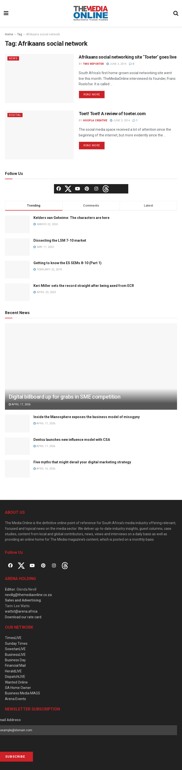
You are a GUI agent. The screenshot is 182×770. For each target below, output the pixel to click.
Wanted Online (16, 682)
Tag (19, 34)
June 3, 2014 (116, 63)
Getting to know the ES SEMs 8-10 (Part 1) (67, 263)
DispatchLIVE (15, 677)
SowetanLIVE (15, 649)
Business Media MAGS (22, 693)
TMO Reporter (93, 63)
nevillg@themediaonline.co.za (28, 595)
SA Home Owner (18, 688)
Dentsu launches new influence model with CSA (71, 440)
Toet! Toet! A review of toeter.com (112, 113)
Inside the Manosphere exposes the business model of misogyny (86, 417)
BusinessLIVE (15, 655)
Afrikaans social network (43, 34)
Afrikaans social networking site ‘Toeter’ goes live (128, 57)
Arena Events (15, 699)
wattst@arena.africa (21, 611)
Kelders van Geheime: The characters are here (71, 218)
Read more (91, 94)
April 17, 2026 (19, 404)
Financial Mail (15, 665)
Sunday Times (16, 643)
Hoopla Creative (95, 120)
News (13, 58)
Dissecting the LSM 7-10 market (59, 240)
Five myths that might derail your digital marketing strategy (82, 462)
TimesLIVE (13, 638)
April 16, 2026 (44, 468)
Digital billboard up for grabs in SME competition (64, 397)
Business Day (15, 660)
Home (9, 34)
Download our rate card (23, 617)
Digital (15, 115)
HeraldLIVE (13, 671)
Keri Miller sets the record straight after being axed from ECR (83, 286)
